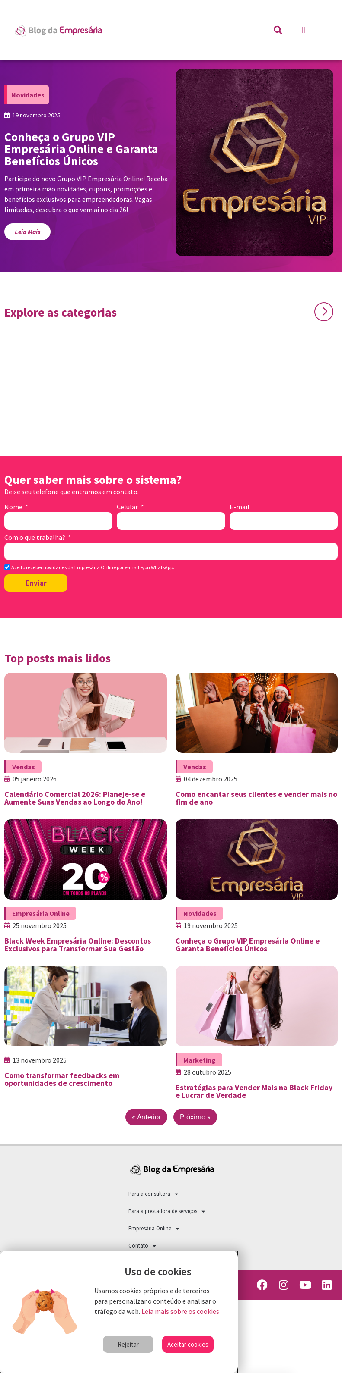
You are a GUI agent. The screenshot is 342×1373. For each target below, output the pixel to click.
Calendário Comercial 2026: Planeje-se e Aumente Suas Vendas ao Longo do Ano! (74, 798)
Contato (142, 1246)
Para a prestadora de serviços (166, 1211)
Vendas (23, 766)
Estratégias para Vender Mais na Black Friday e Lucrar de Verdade (254, 1091)
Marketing (199, 1060)
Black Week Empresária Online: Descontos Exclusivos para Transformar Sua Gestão (77, 944)
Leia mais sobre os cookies (180, 1311)
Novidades (28, 95)
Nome (14, 507)
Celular (128, 507)
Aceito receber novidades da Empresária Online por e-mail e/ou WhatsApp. (92, 567)
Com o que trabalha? (35, 538)
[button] (304, 30)
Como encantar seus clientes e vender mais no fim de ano (256, 798)
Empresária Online (41, 913)
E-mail (239, 507)
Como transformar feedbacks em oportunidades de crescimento (61, 1079)
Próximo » (195, 1117)
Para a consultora (153, 1194)
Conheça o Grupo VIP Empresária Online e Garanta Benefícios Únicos (248, 944)
